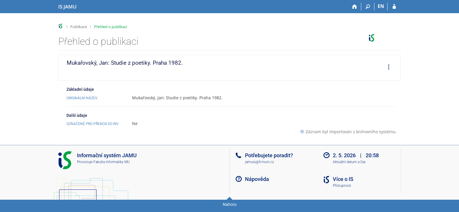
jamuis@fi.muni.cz (259, 162)
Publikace (78, 26)
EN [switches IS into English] (381, 6)
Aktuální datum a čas (349, 162)
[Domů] (354, 7)
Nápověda (257, 179)
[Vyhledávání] (367, 7)
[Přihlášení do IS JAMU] (394, 7)
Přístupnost (342, 186)
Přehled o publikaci (110, 26)
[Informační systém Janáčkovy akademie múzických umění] (67, 7)
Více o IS (343, 179)
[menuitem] (386, 67)
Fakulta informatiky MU (111, 162)
